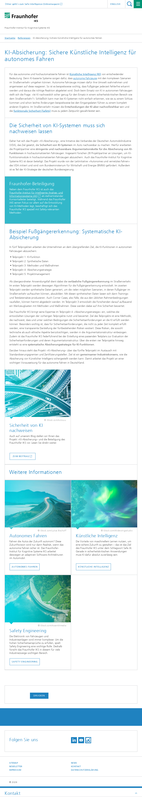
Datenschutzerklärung (84, 770)
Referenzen (24, 38)
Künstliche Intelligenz (93, 566)
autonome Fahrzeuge (85, 78)
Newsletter (15, 766)
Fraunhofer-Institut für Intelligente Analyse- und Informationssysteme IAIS (36, 194)
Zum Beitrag (21, 456)
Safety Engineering (25, 661)
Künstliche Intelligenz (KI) (85, 74)
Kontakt (76, 766)
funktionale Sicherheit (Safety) (32, 111)
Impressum (15, 770)
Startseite (10, 38)
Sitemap (13, 763)
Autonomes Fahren (25, 566)
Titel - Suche (129, 4)
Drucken (39, 695)
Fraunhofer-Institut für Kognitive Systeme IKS (27, 28)
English (115, 4)
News (74, 763)
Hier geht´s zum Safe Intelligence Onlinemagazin (33, 4)
